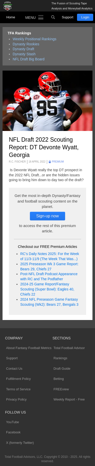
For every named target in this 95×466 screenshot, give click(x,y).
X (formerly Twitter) (20, 443)
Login (85, 17)
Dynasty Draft (23, 49)
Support (67, 17)
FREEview (61, 389)
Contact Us (14, 368)
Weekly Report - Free (69, 399)
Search (53, 17)
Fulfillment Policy (18, 379)
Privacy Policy (16, 399)
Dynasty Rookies (26, 44)
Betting (58, 379)
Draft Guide (61, 368)
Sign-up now (47, 216)
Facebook (13, 432)
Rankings (60, 358)
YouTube (12, 422)
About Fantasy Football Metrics (28, 348)
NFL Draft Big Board (29, 59)
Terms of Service (18, 389)
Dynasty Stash (24, 54)
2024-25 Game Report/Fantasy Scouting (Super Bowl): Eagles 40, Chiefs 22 (47, 289)
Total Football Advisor (69, 348)
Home (10, 17)
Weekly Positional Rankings (34, 39)
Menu (30, 18)
